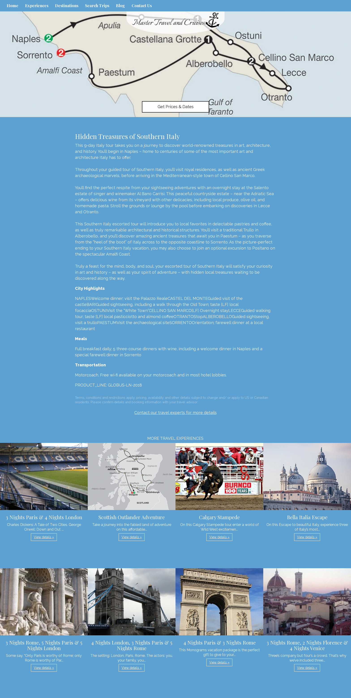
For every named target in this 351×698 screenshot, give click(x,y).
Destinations (66, 5)
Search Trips (97, 5)
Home (12, 5)
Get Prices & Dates (176, 106)
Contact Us (142, 5)
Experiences (36, 5)
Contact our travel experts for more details (175, 412)
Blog (120, 5)
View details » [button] (44, 537)
